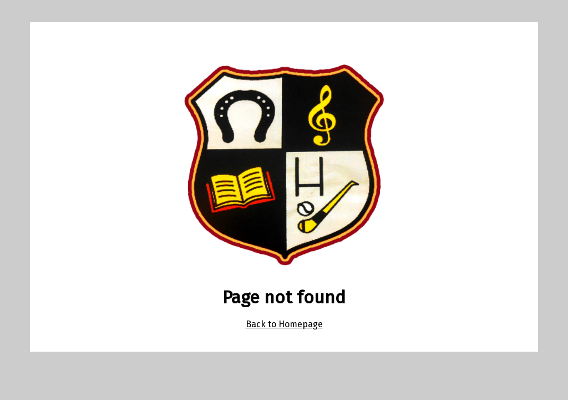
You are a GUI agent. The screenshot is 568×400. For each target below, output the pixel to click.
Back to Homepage (284, 324)
